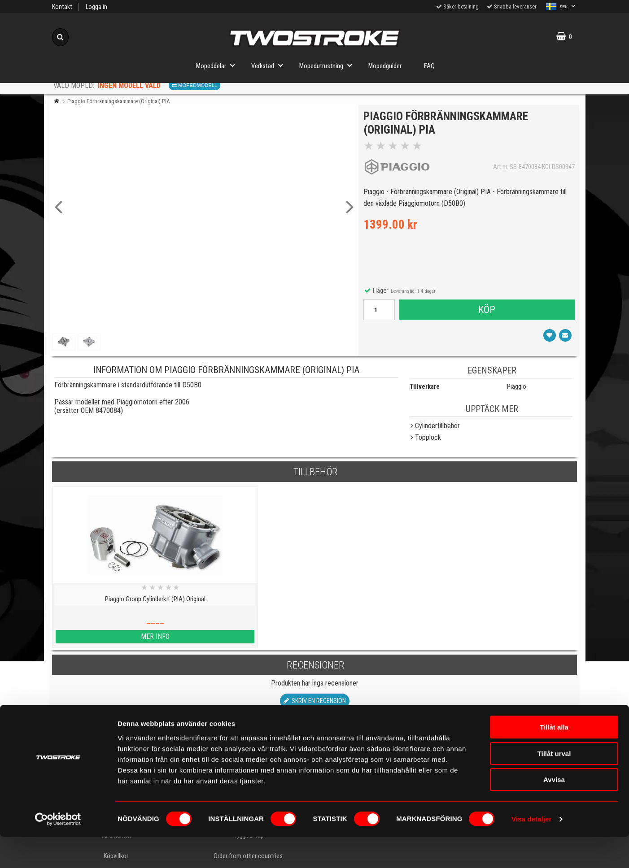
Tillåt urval (554, 785)
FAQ (429, 66)
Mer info (115, 636)
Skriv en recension (315, 701)
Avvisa (554, 811)
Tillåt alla (554, 758)
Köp (486, 311)
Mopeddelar (218, 65)
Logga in (96, 7)
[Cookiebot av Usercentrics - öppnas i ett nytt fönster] (58, 850)
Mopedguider (385, 66)
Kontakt (62, 7)
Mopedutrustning (328, 65)
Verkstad (269, 65)
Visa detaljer (531, 850)
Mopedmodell (194, 85)
